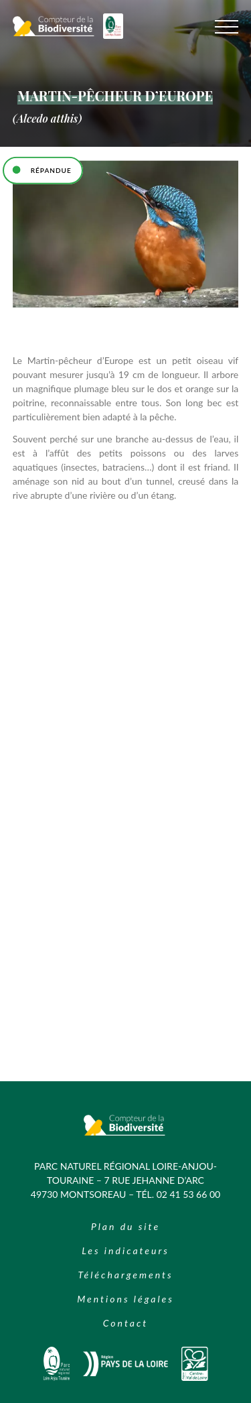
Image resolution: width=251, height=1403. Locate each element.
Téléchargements (125, 1274)
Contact (125, 1323)
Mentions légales (125, 1298)
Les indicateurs (125, 1250)
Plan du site (125, 1226)
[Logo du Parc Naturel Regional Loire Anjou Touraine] (113, 35)
